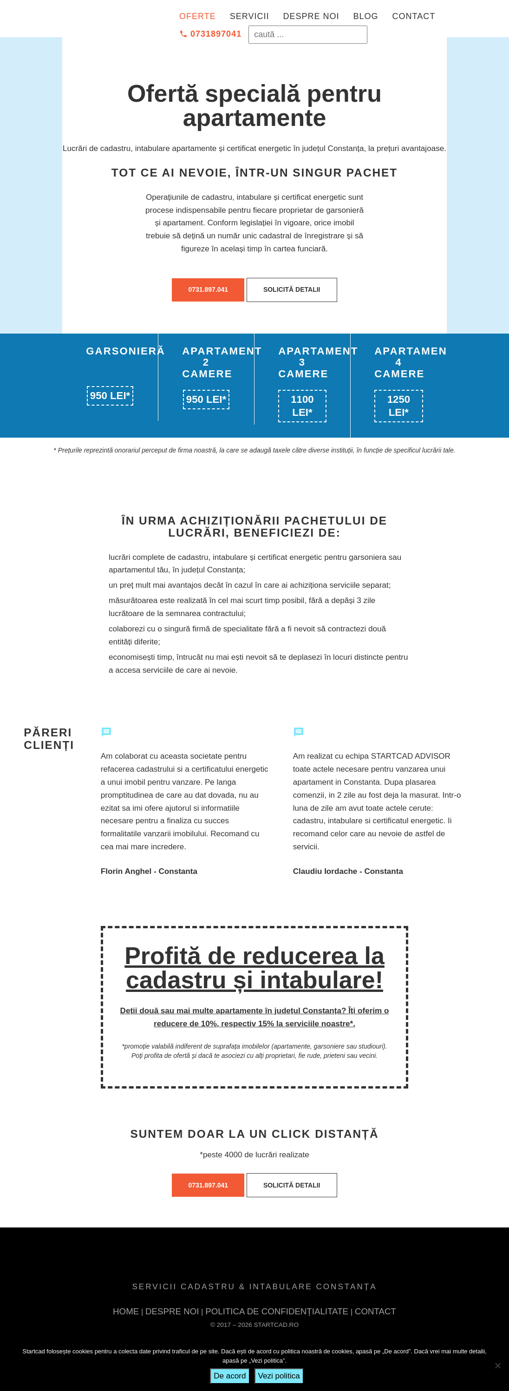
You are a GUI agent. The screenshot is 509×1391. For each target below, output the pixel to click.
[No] (497, 1365)
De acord (230, 1375)
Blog (365, 16)
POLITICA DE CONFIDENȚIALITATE (277, 1312)
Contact (413, 16)
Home (125, 1312)
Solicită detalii (291, 289)
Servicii (249, 16)
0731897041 (210, 34)
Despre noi (311, 16)
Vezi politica (279, 1375)
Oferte (197, 16)
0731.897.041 (208, 289)
